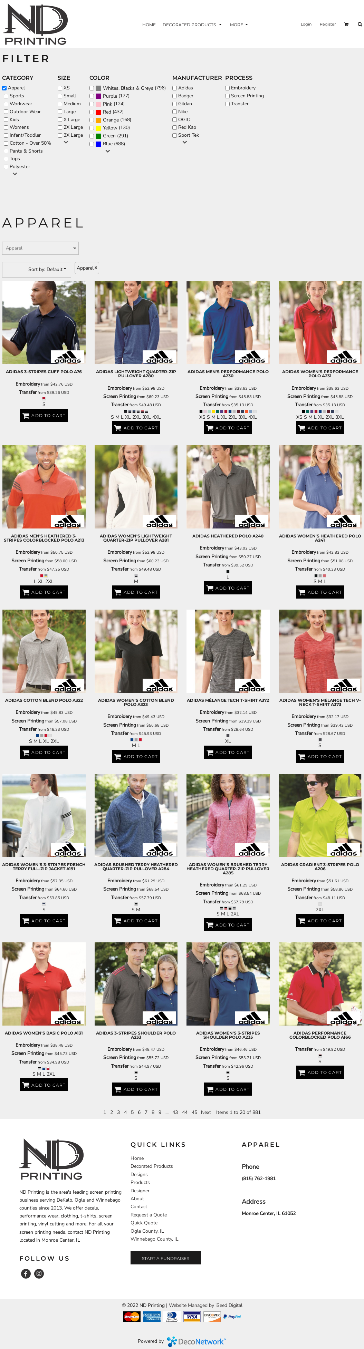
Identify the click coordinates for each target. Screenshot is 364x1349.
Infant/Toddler (25, 135)
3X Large (73, 135)
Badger (185, 96)
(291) (111, 136)
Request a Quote (149, 1215)
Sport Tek (188, 135)
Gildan (185, 103)
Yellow (110, 128)
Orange (111, 120)
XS (67, 88)
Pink (107, 104)
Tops (15, 158)
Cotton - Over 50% (30, 143)
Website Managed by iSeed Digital (205, 1305)
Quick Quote (144, 1223)
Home (137, 1158)
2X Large (73, 127)
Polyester (20, 166)
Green (109, 136)
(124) (110, 104)
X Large (72, 119)
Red (107, 112)
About (137, 1198)
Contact (139, 1206)
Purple (110, 96)
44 (185, 1112)
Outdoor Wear (25, 111)
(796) (130, 88)
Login (306, 24)
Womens (19, 127)
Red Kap (187, 127)
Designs (139, 1174)
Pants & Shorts (26, 151)
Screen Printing (247, 96)
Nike (183, 111)
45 (194, 1112)
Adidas (185, 88)
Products (140, 1182)
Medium (72, 103)
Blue (108, 143)
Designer (140, 1190)
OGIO (184, 119)
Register (328, 24)
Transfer (240, 103)
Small (70, 96)
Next (206, 1112)
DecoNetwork (196, 1342)
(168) (113, 120)
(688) (110, 144)
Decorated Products (152, 1166)
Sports (17, 96)
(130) (112, 128)
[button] (346, 24)
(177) (112, 96)
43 (175, 1112)
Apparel (16, 88)
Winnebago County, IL (155, 1239)
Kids (14, 119)
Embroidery (243, 88)
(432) (109, 112)
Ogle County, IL (147, 1231)
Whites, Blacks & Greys (128, 88)
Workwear (21, 103)
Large (70, 111)
